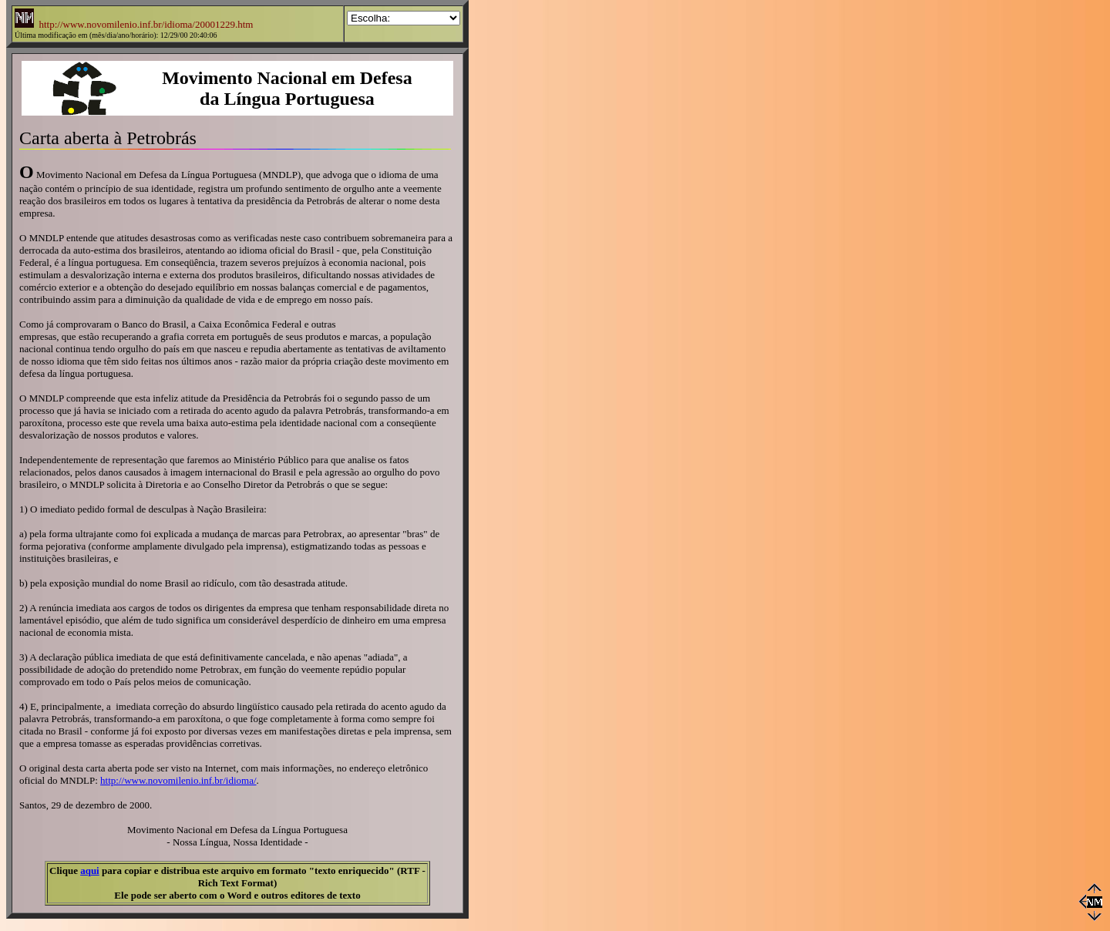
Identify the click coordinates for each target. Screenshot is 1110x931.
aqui (89, 870)
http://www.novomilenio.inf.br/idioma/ (178, 780)
